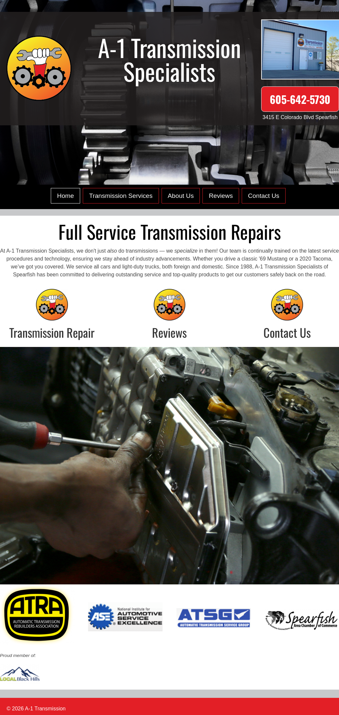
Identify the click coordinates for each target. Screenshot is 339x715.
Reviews (221, 195)
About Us (181, 195)
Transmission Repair (52, 332)
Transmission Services (120, 195)
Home (65, 195)
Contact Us (263, 195)
